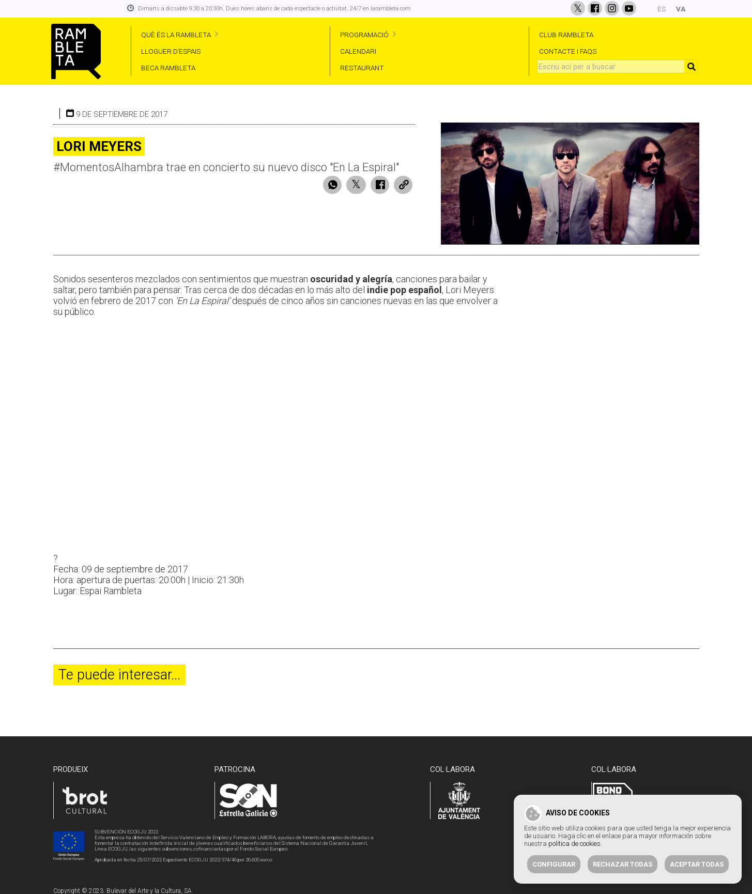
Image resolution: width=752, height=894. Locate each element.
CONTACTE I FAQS (567, 51)
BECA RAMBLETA (168, 68)
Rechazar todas (622, 864)
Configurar (553, 864)
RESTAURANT (362, 68)
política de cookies (574, 843)
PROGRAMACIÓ (364, 35)
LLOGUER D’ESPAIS (171, 51)
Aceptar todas (697, 864)
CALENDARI (358, 51)
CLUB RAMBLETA (566, 35)
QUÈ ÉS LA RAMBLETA (176, 35)
